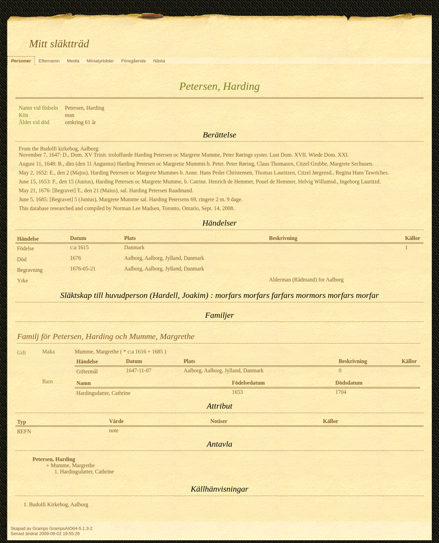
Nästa (159, 60)
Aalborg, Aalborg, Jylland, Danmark (164, 258)
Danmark (134, 247)
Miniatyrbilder (100, 60)
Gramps (40, 528)
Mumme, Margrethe (97, 351)
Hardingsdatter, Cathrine (103, 393)
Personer (21, 60)
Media (73, 60)
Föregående (133, 60)
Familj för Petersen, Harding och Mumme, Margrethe (105, 336)
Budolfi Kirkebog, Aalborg (58, 504)
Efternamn (49, 60)
